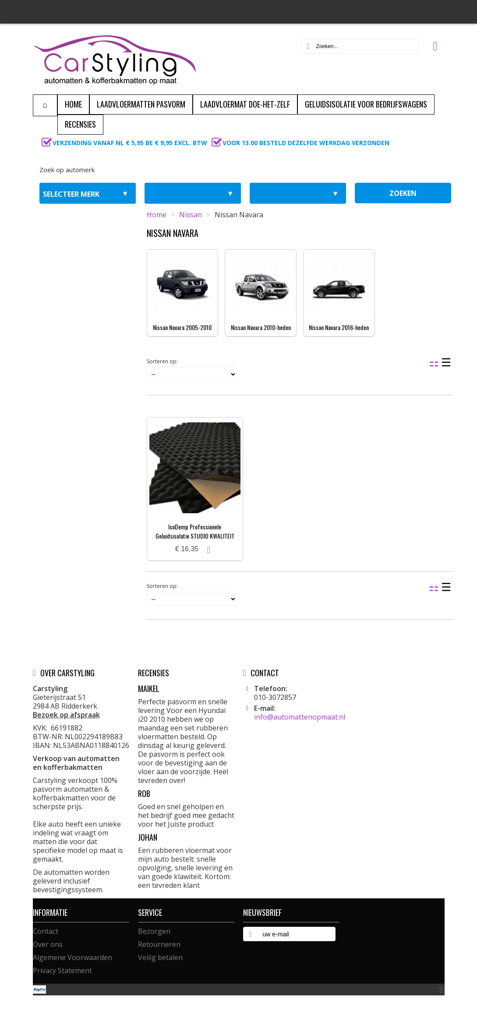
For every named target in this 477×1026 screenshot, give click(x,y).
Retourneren (159, 944)
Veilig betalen (160, 957)
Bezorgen (154, 931)
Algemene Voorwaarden (72, 957)
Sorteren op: (162, 361)
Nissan (190, 214)
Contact (45, 931)
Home (156, 214)
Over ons (48, 944)
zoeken (403, 193)
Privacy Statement (62, 970)
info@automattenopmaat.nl (299, 717)
